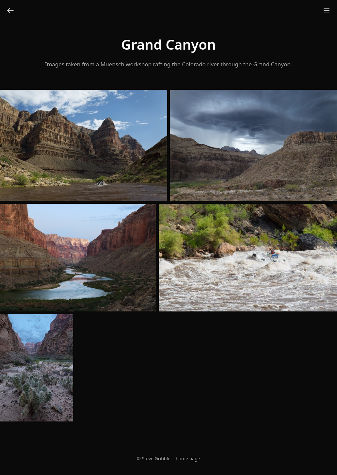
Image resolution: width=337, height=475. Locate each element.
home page (188, 458)
